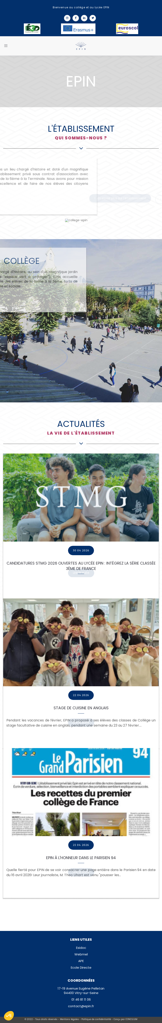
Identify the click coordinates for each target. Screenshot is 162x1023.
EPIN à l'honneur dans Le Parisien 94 (81, 857)
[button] (9, 1016)
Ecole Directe (81, 967)
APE (81, 961)
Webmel (81, 954)
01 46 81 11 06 (81, 999)
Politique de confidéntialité (96, 1019)
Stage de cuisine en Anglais (81, 708)
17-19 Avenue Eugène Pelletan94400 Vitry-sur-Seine (81, 990)
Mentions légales (69, 1019)
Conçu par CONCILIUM (125, 1019)
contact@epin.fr (81, 1006)
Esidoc (81, 947)
